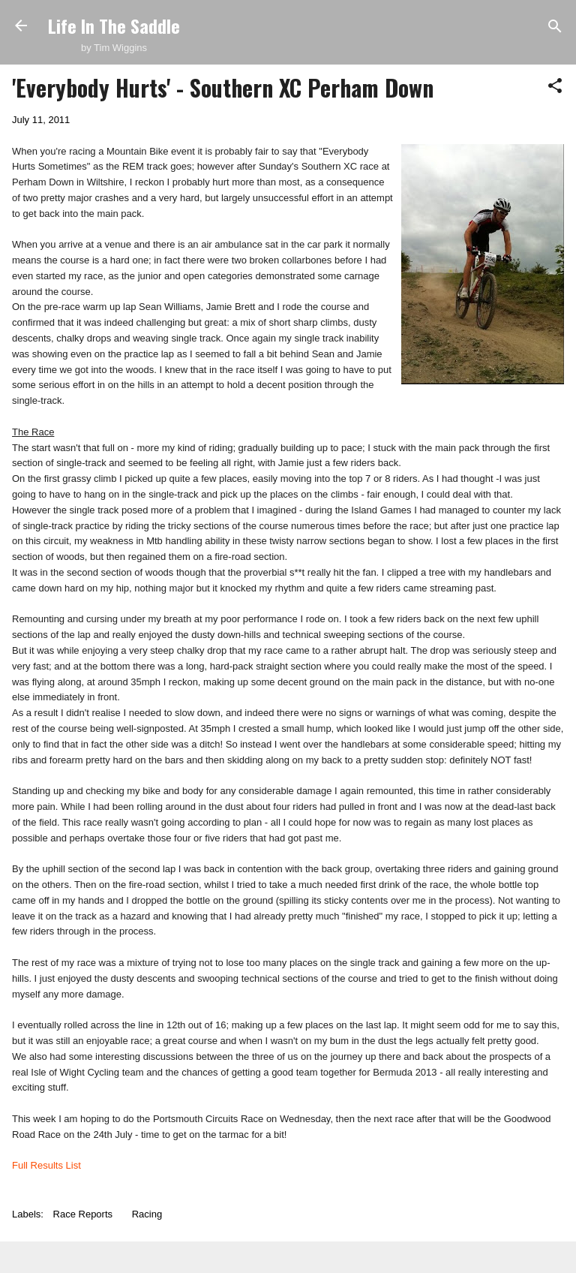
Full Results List (46, 1165)
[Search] (555, 27)
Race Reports (82, 1214)
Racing (147, 1214)
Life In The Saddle (114, 25)
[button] (555, 87)
